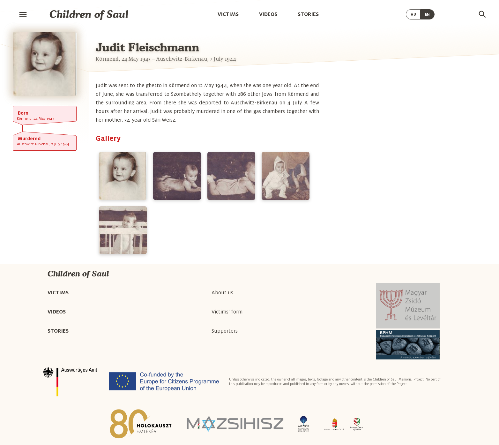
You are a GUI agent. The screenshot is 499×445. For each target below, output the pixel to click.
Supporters (225, 331)
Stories (308, 14)
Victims (228, 14)
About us (222, 293)
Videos (268, 14)
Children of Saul (89, 14)
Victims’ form (227, 312)
